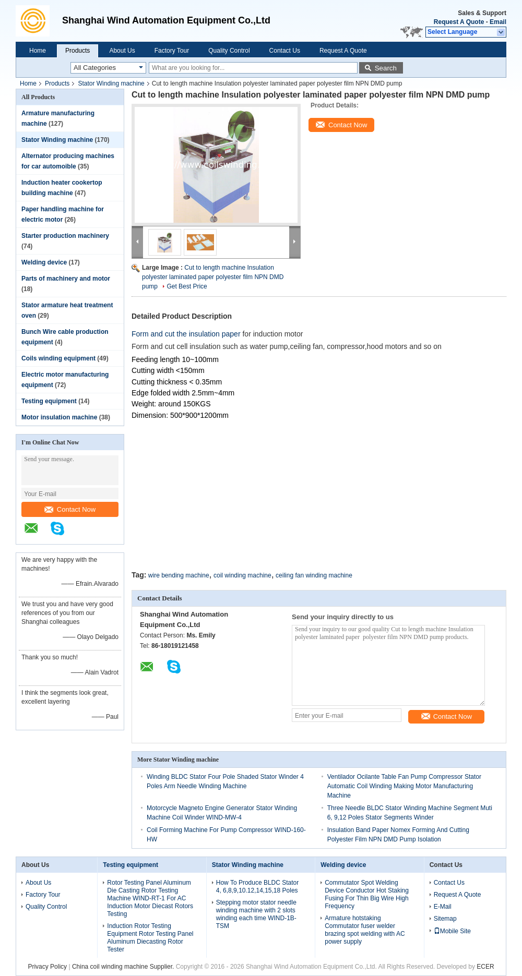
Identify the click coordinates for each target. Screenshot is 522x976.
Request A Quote (459, 22)
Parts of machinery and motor (65, 278)
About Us (122, 50)
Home (37, 50)
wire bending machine (178, 575)
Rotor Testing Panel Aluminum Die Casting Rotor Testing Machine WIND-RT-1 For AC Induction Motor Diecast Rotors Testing (150, 898)
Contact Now (70, 509)
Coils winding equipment (58, 358)
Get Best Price (187, 286)
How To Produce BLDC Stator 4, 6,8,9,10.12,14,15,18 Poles (257, 886)
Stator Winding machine (111, 83)
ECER (485, 966)
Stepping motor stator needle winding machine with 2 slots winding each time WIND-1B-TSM (256, 914)
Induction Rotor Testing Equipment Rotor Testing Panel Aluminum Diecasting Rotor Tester (150, 937)
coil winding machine (242, 575)
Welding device (44, 262)
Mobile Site (452, 931)
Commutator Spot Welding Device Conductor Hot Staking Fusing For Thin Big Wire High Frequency (367, 894)
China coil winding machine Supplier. (124, 966)
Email (498, 22)
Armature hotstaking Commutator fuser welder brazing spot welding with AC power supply (365, 929)
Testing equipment (49, 401)
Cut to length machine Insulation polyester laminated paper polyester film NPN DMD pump (212, 277)
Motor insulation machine (59, 417)
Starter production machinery (65, 235)
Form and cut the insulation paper (187, 334)
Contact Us (284, 50)
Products (77, 50)
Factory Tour (172, 50)
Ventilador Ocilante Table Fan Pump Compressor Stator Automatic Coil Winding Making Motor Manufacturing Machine (404, 786)
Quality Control (229, 50)
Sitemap (445, 918)
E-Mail (443, 906)
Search (386, 68)
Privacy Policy (47, 966)
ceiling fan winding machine (314, 575)
